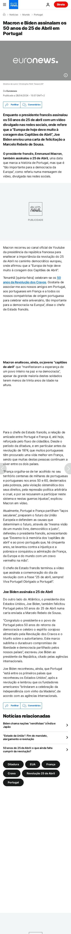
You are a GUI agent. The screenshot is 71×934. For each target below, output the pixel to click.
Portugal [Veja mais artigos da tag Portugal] (13, 782)
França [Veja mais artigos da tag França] (50, 764)
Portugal (38, 15)
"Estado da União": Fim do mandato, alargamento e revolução (25, 737)
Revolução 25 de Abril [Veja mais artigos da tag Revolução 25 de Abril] (41, 773)
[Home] (4, 14)
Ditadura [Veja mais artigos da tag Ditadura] (13, 764)
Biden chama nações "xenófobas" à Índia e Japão (29, 725)
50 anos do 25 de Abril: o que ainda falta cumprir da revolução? (27, 749)
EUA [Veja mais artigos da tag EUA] (32, 764)
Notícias (13, 15)
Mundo (26, 15)
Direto (61, 4)
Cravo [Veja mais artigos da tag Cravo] (12, 773)
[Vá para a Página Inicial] (13, 4)
